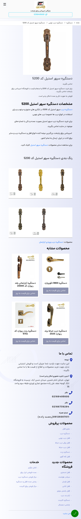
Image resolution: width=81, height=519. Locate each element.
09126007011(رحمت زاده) (53, 417)
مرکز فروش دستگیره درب (27, 477)
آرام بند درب (65, 495)
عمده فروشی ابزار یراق (28, 472)
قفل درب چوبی (64, 438)
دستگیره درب (66, 109)
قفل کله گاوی (65, 456)
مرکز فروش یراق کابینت (28, 486)
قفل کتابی (66, 486)
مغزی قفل (66, 429)
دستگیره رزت (65, 452)
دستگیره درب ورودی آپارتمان (51, 242)
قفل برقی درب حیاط (62, 443)
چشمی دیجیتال (64, 505)
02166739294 (60, 407)
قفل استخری (65, 472)
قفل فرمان (66, 481)
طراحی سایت (67, 513)
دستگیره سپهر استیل (39, 145)
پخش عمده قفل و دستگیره (26, 481)
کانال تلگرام (32, 468)
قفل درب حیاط (64, 447)
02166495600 (60, 397)
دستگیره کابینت (64, 500)
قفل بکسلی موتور (63, 491)
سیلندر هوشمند (64, 477)
